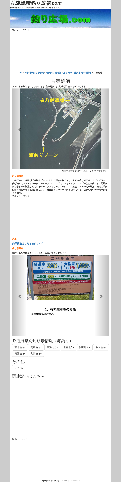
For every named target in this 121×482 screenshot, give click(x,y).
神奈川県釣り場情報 (34, 73)
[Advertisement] (60, 51)
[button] (19, 128)
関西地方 (84, 347)
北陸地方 (68, 347)
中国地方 (101, 347)
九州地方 (36, 353)
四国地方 (20, 353)
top (20, 73)
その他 (18, 368)
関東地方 (36, 347)
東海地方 (52, 347)
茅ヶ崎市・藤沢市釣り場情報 (77, 73)
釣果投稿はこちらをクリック (28, 243)
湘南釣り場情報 (53, 73)
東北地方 (20, 347)
